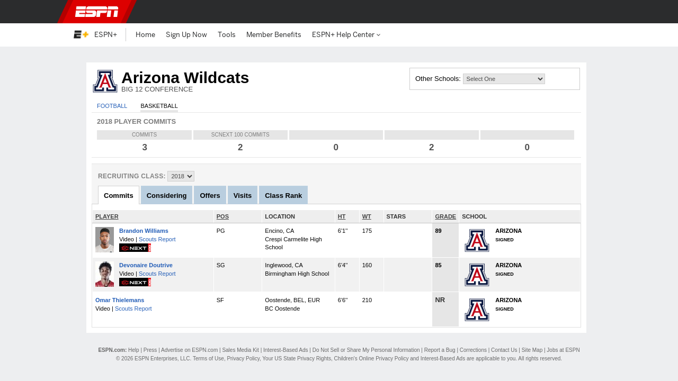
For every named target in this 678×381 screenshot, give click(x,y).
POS (223, 216)
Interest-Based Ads (285, 350)
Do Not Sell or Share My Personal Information (366, 350)
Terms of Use (208, 358)
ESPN (97, 11)
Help (133, 350)
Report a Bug (440, 350)
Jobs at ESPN (563, 350)
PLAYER (107, 216)
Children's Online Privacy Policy (371, 358)
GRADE (445, 216)
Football (112, 106)
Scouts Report (157, 239)
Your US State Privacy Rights (296, 358)
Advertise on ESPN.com (189, 350)
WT (366, 216)
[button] (598, 11)
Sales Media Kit (240, 350)
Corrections (473, 350)
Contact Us (504, 350)
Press (150, 350)
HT (342, 216)
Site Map (532, 350)
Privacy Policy (243, 358)
